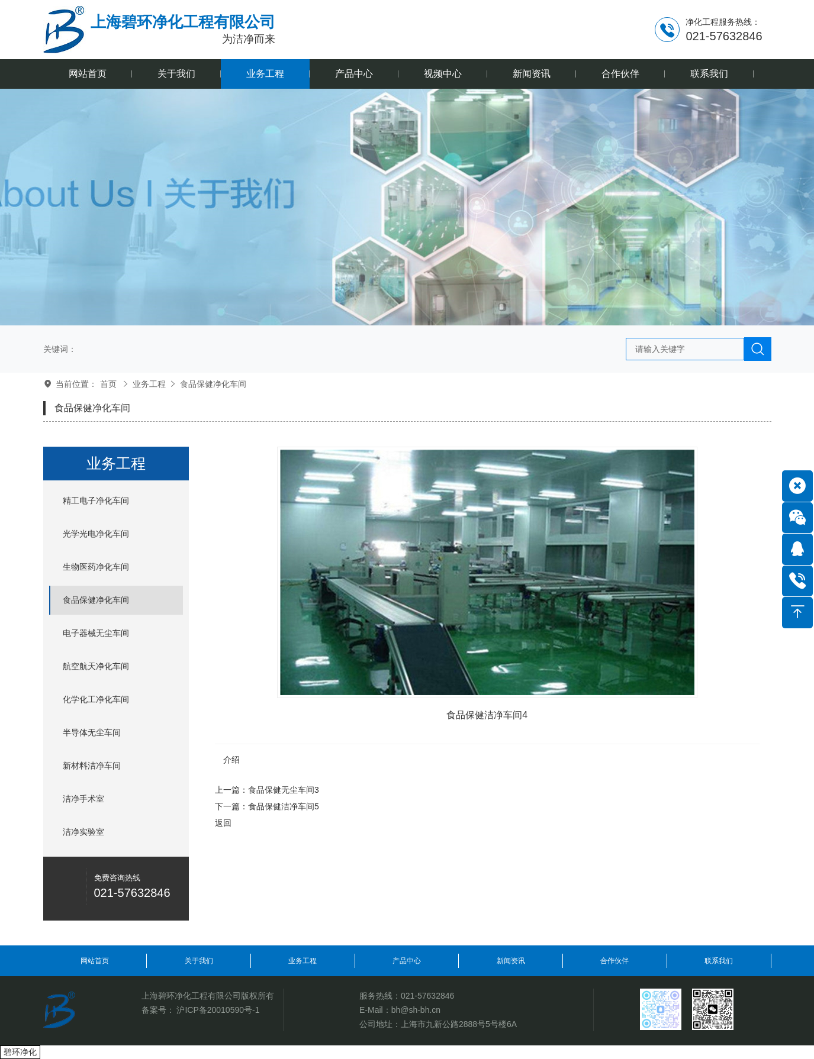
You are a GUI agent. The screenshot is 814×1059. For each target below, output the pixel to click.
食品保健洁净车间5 (283, 806)
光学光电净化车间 (96, 533)
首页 (108, 384)
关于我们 (199, 961)
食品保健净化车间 (213, 384)
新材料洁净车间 (92, 765)
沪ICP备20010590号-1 (217, 1010)
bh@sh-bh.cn (415, 1010)
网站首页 (95, 961)
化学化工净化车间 (96, 699)
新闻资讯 (511, 961)
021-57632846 (427, 995)
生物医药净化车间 (96, 567)
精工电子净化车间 (96, 500)
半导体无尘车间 (92, 732)
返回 (223, 823)
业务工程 (149, 384)
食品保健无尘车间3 (283, 790)
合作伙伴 (614, 961)
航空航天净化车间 (96, 666)
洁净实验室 (83, 832)
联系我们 (718, 961)
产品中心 (406, 961)
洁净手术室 (83, 798)
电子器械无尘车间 (96, 633)
